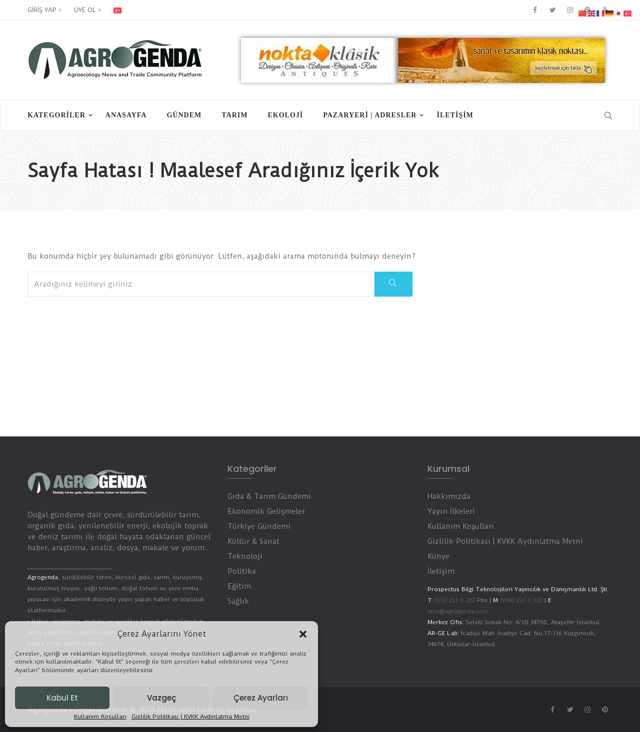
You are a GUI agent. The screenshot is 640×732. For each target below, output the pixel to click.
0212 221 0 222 (454, 600)
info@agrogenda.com (458, 611)
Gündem (184, 115)
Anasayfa (126, 115)
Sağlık (238, 601)
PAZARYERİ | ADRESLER (369, 115)
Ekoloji (285, 115)
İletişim (454, 115)
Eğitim (239, 586)
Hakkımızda (449, 496)
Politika (242, 571)
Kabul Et (62, 698)
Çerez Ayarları (261, 698)
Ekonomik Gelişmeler (266, 511)
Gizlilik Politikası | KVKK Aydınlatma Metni (191, 717)
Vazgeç (161, 698)
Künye (439, 556)
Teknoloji (245, 556)
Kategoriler (57, 115)
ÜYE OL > (87, 9)
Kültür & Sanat (254, 541)
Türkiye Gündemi (259, 526)
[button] (303, 634)
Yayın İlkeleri (451, 511)
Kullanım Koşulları (100, 717)
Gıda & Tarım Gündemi (269, 496)
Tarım (235, 115)
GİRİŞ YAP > (45, 9)
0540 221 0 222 (520, 600)
